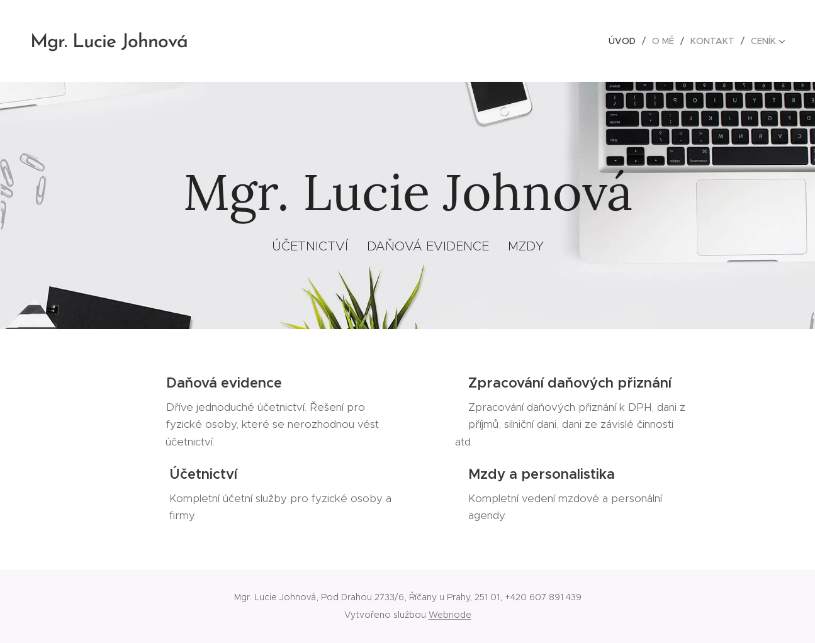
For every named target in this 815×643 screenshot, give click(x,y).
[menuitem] (625, 41)
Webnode (450, 614)
